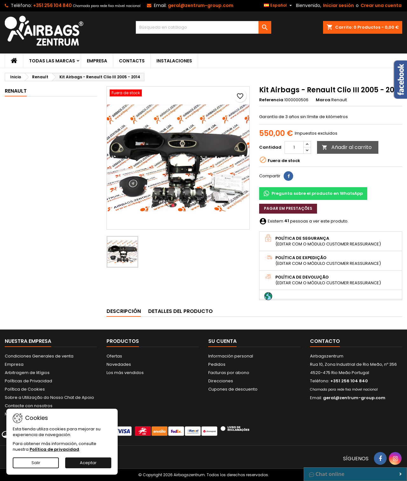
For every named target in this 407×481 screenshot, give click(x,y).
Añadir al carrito (347, 147)
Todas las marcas (52, 61)
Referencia (271, 100)
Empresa (97, 61)
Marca (323, 100)
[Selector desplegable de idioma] (278, 5)
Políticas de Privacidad (28, 381)
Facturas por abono (228, 373)
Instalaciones (174, 61)
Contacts (132, 61)
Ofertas (114, 356)
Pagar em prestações (288, 208)
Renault (16, 91)
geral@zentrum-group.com (200, 5)
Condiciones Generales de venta (39, 356)
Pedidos (216, 364)
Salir (35, 463)
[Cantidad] (294, 147)
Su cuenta (222, 341)
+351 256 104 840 (52, 5)
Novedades (119, 364)
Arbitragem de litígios (27, 373)
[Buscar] (204, 27)
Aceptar (88, 463)
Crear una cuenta (381, 5)
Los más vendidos (125, 373)
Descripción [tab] (124, 311)
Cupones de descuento (233, 389)
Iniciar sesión (338, 5)
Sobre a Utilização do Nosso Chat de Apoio (49, 397)
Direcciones (220, 381)
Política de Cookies (25, 389)
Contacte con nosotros (28, 406)
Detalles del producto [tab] (180, 311)
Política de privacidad (54, 449)
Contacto (325, 341)
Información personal (230, 356)
